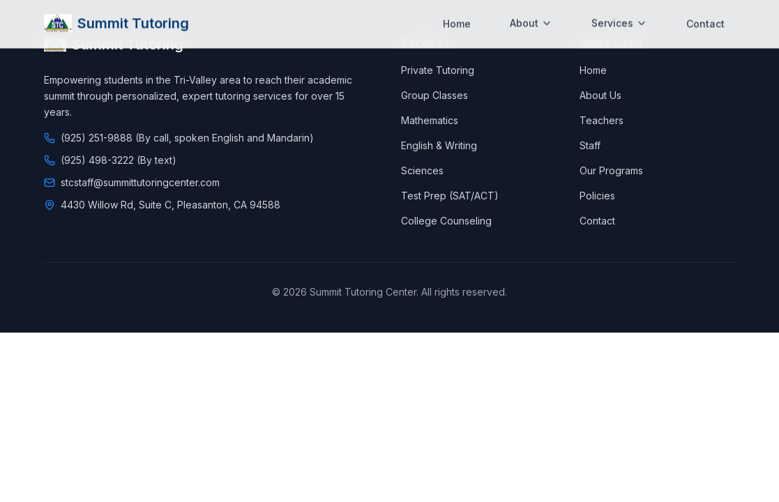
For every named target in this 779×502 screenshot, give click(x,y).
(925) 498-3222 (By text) (118, 160)
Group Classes (434, 95)
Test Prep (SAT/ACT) (450, 195)
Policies (597, 195)
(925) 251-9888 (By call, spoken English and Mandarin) (187, 138)
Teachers (601, 120)
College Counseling (446, 221)
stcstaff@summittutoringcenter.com (140, 182)
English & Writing (439, 145)
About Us (600, 95)
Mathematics (429, 120)
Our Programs (611, 170)
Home (457, 12)
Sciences (422, 170)
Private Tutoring (437, 70)
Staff (590, 145)
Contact (705, 12)
